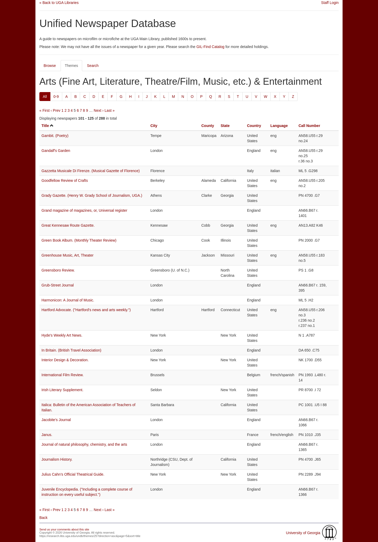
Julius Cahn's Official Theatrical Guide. (72, 474)
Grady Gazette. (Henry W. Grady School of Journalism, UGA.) (91, 195)
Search (92, 65)
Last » (109, 110)
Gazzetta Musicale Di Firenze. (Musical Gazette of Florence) (90, 171)
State (225, 126)
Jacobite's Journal (56, 420)
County (207, 126)
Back (43, 518)
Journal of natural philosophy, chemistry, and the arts (84, 444)
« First (44, 110)
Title (45, 126)
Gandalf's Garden (55, 150)
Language (279, 126)
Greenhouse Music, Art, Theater (67, 255)
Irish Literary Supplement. (62, 390)
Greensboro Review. (58, 270)
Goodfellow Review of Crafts (64, 180)
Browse (50, 65)
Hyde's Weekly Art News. (61, 335)
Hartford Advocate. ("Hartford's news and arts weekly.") (86, 310)
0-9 (56, 96)
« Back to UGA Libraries (58, 3)
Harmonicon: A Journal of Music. (67, 300)
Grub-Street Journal (57, 285)
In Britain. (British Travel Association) (71, 350)
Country (254, 126)
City (153, 126)
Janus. (46, 435)
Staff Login (330, 3)
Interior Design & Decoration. (65, 360)
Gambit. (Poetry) (55, 136)
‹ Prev (55, 110)
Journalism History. (56, 459)
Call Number (309, 126)
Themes (71, 65)
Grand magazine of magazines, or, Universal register (84, 210)
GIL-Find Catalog (210, 47)
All (45, 96)
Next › (98, 110)
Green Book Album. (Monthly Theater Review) (78, 240)
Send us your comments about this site (64, 529)
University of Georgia (303, 533)
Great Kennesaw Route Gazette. (67, 225)
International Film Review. (62, 375)
